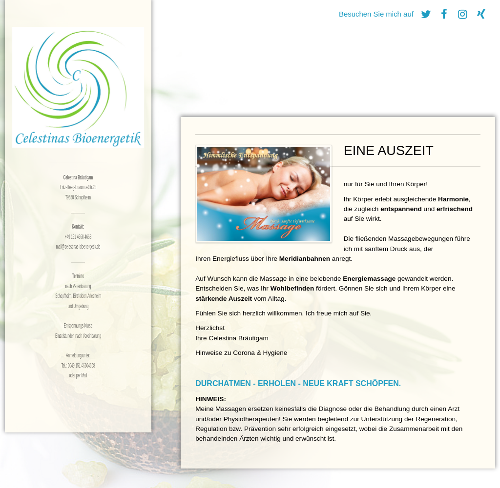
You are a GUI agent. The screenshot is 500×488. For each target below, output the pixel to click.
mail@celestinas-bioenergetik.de (78, 246)
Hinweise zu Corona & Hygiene (241, 352)
